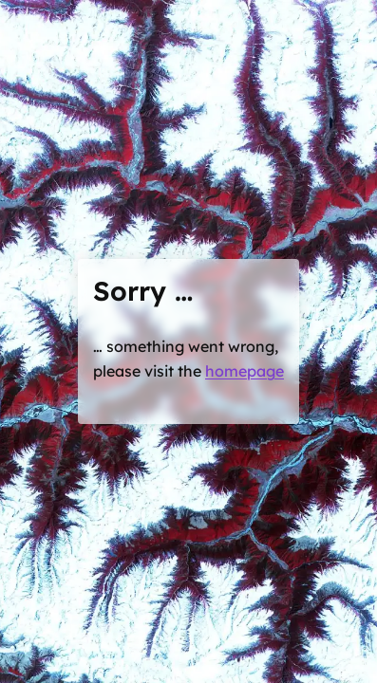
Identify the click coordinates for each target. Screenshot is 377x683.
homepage (244, 370)
